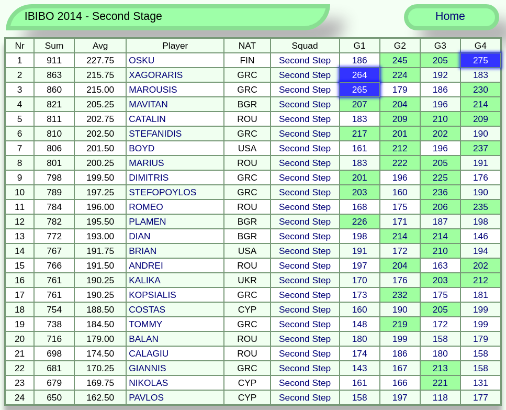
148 (359, 324)
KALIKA (145, 280)
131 (480, 383)
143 (359, 368)
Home (450, 16)
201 (400, 133)
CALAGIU (148, 353)
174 (359, 353)
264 (359, 75)
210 (440, 119)
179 (400, 89)
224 (400, 75)
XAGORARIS (156, 75)
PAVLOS (146, 397)
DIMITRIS (148, 177)
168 (359, 207)
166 (400, 383)
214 (480, 104)
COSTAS (147, 309)
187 (440, 221)
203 (359, 192)
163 (440, 265)
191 (480, 163)
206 (440, 207)
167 (400, 368)
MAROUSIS (153, 89)
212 (400, 148)
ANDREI (146, 265)
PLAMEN (147, 221)
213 (440, 368)
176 (480, 177)
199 (480, 309)
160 (400, 192)
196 (440, 104)
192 (440, 75)
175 (400, 207)
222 (400, 163)
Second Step (305, 60)
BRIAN (142, 251)
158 (440, 339)
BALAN (144, 339)
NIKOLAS (148, 383)
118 (440, 397)
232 (400, 295)
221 (440, 383)
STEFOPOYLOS (162, 192)
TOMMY (145, 324)
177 (480, 397)
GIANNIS (147, 368)
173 (359, 295)
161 (359, 148)
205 (440, 60)
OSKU (141, 60)
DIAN (139, 236)
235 (480, 207)
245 (400, 60)
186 (359, 60)
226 (359, 221)
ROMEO (146, 207)
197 (359, 265)
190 (480, 133)
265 (359, 89)
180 (359, 339)
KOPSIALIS (152, 295)
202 (440, 133)
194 (480, 251)
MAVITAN (148, 104)
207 (359, 104)
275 (480, 60)
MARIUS (146, 163)
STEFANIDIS (155, 133)
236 (440, 192)
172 (400, 251)
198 (480, 221)
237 (480, 148)
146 (480, 236)
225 (440, 177)
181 (480, 295)
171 (400, 221)
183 (480, 75)
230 (480, 89)
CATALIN (147, 119)
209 (400, 119)
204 (400, 104)
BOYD (141, 148)
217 (359, 133)
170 (359, 280)
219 (400, 324)
